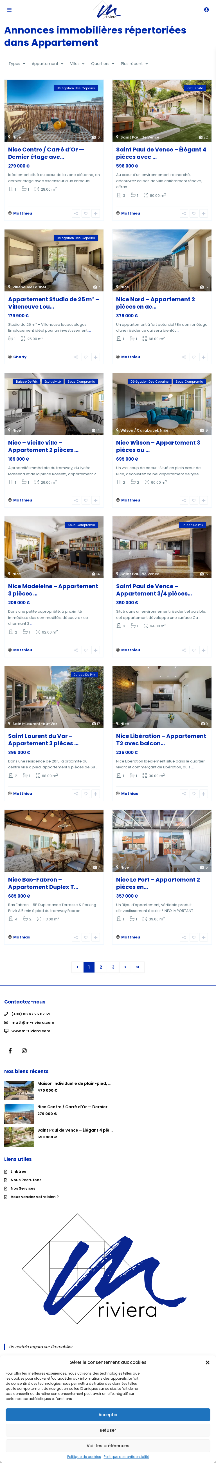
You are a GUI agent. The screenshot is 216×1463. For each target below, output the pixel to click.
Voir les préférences (108, 1446)
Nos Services (23, 1194)
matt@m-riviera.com (33, 1029)
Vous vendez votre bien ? (35, 1203)
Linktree (18, 1178)
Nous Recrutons (26, 1186)
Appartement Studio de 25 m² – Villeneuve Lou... (53, 304)
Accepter (108, 1415)
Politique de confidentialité (126, 1457)
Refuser (108, 1430)
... (92, 181)
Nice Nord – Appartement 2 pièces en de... (155, 304)
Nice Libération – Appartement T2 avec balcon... (161, 743)
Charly (19, 359)
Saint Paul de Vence (139, 137)
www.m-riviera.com (31, 1037)
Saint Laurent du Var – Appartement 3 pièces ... (43, 743)
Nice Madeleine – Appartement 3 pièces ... (53, 593)
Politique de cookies (84, 1457)
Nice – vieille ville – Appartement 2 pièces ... (43, 448)
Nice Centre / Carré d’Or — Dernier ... (74, 1113)
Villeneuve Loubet (29, 288)
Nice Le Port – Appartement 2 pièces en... (158, 888)
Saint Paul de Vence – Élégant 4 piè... (75, 1136)
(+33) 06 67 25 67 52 (31, 1020)
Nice (16, 137)
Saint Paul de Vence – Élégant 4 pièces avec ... (161, 153)
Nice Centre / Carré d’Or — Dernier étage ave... (46, 153)
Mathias (129, 799)
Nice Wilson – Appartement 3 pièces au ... (158, 448)
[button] (207, 1362)
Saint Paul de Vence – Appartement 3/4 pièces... (154, 593)
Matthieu (22, 214)
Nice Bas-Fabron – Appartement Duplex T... (43, 888)
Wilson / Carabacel (139, 432)
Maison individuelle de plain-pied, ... (74, 1090)
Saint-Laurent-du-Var (34, 728)
